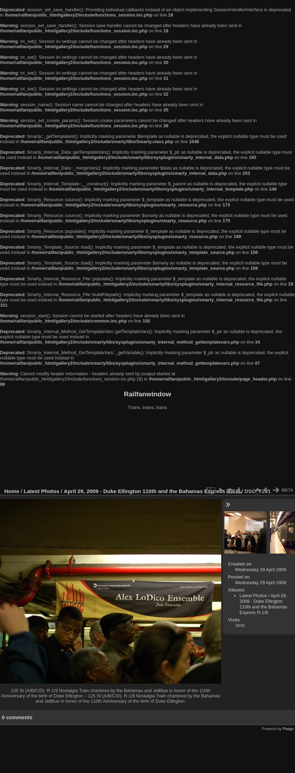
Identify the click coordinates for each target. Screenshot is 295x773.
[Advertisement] (147, 450)
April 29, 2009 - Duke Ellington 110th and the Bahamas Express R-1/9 (152, 491)
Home (11, 491)
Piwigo (288, 729)
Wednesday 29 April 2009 (260, 569)
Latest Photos (42, 491)
